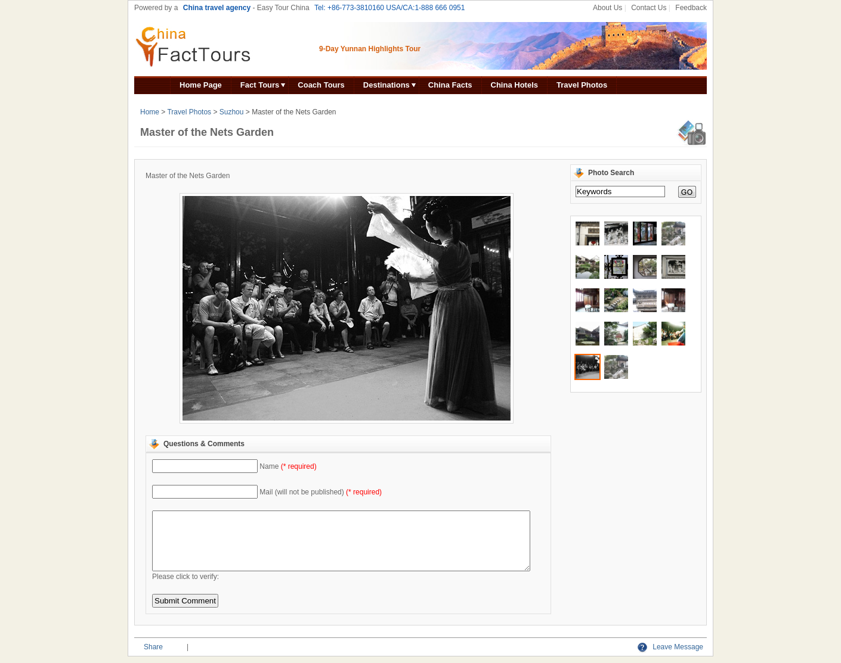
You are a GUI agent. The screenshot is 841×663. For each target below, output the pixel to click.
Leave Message (670, 647)
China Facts (450, 84)
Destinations (386, 84)
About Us (607, 8)
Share (153, 647)
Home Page (201, 84)
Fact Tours (260, 84)
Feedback (691, 8)
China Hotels (514, 84)
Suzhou (231, 112)
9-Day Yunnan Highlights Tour (369, 49)
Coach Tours (321, 84)
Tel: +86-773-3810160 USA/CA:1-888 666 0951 (389, 8)
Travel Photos (581, 84)
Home (149, 112)
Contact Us (648, 8)
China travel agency (217, 8)
